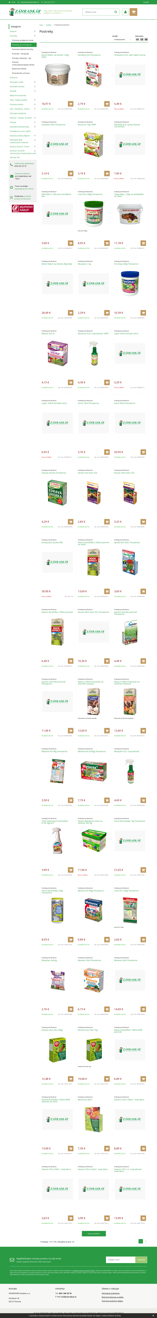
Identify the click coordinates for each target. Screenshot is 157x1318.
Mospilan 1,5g (84, 264)
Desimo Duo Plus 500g (52, 1030)
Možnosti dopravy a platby (113, 1297)
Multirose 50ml (85, 1099)
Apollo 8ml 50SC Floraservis (127, 542)
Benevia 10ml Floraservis (89, 960)
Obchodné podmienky (111, 1293)
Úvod (13, 2)
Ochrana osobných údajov (112, 1301)
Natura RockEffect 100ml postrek (57, 612)
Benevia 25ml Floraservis (125, 960)
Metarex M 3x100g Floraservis (92, 751)
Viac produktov (94, 1233)
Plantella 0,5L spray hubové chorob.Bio (127, 125)
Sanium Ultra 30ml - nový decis (56, 1169)
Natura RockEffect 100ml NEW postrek (128, 1031)
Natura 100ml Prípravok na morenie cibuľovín (127, 682)
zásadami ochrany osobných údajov (84, 1271)
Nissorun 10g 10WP (87, 124)
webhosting (101, 1313)
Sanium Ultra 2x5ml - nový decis (93, 1169)
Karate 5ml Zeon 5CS (87, 472)
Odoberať (141, 1260)
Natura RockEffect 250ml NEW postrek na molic (56, 1100)
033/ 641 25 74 (49, 2)
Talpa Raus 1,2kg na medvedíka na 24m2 (129, 195)
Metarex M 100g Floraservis (54, 751)
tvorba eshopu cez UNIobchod (85, 1313)
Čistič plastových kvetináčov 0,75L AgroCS (55, 822)
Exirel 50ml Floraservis (124, 403)
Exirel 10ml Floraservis (88, 403)
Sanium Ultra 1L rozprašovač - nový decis (128, 1170)
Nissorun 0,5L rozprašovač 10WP (93, 333)
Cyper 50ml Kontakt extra (126, 333)
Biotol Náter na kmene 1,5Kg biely (55, 56)
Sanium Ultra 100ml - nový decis (129, 1099)
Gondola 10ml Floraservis (53, 124)
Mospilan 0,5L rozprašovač (126, 751)
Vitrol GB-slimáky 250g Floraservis (52, 891)
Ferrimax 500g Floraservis (126, 264)
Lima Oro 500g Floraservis (90, 194)
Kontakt (146, 2)
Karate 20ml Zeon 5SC (124, 472)
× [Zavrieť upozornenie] (153, 1315)
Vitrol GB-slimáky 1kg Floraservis (129, 821)
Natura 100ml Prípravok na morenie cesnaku (90, 682)
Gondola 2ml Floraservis (89, 55)
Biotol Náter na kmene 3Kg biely (57, 264)
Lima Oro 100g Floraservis (126, 890)
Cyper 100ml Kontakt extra (54, 403)
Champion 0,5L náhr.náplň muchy (130, 55)
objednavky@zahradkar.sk (30, 2)
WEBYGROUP (118, 1313)
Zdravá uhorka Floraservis (54, 472)
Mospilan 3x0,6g (49, 960)
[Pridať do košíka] (70, 104)
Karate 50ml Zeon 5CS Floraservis (93, 612)
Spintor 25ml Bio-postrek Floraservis (54, 682)
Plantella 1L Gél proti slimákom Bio (56, 195)
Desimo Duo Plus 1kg (88, 1030)
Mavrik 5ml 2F (48, 333)
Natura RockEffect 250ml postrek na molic (93, 543)
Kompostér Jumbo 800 (52, 542)
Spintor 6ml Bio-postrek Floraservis (125, 613)
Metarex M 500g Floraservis (91, 890)
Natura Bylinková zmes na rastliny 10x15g (90, 822)
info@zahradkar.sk (68, 1296)
